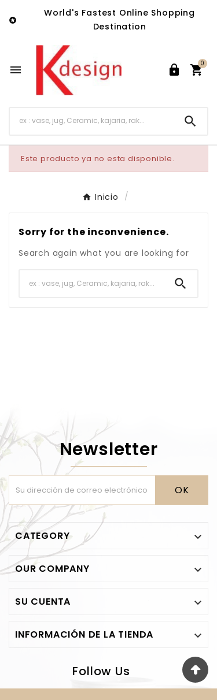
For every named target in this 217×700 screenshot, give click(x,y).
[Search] (190, 121)
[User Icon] (174, 70)
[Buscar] (92, 121)
